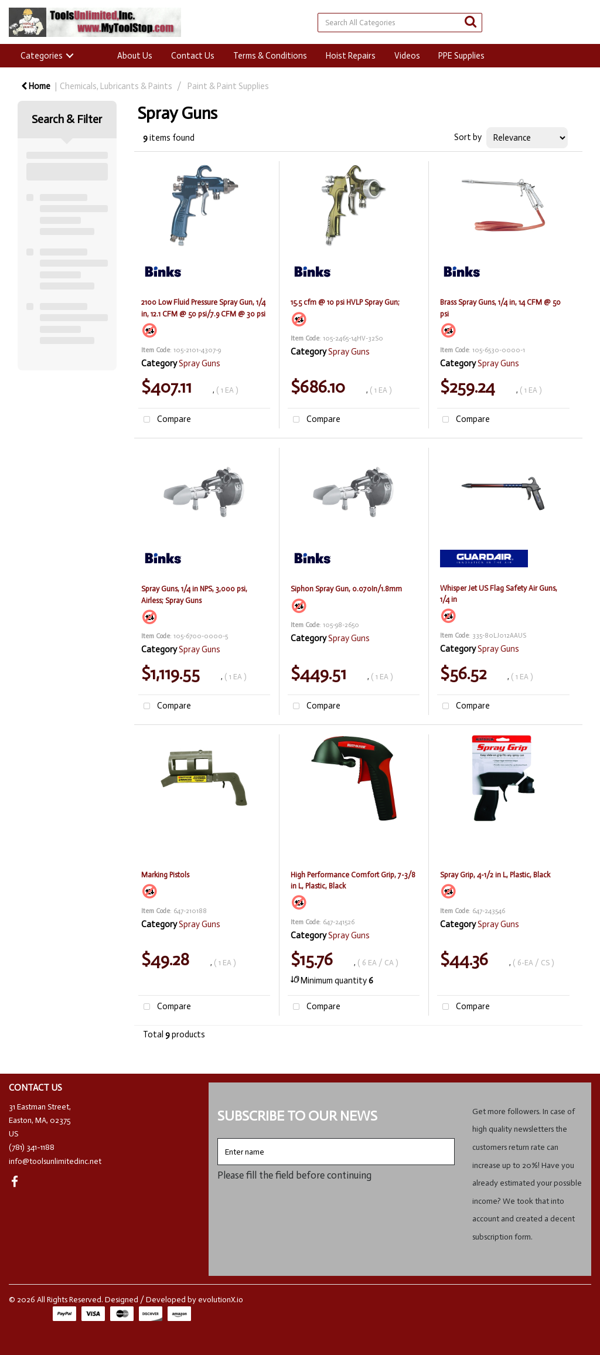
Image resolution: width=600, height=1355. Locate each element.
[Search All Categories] (400, 22)
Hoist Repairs (351, 55)
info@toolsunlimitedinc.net (55, 1161)
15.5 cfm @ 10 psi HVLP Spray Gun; (345, 302)
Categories (42, 55)
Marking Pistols (165, 874)
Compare (164, 419)
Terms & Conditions (270, 55)
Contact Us (192, 55)
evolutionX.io (220, 1300)
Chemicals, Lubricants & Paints (116, 86)
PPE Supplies (461, 55)
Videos (407, 55)
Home (35, 86)
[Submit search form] (470, 22)
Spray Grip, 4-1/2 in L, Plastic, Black (495, 874)
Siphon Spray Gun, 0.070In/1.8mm (346, 588)
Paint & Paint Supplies (228, 86)
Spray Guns (199, 363)
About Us (134, 55)
